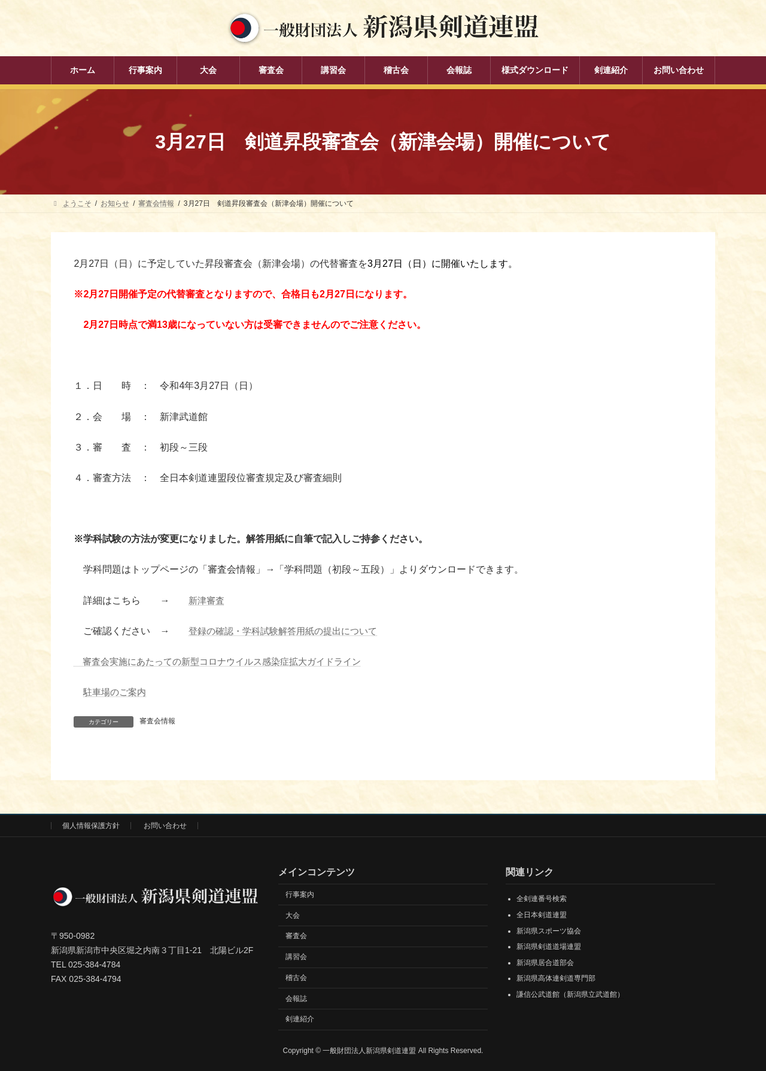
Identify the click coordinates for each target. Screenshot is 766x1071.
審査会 (296, 936)
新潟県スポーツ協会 (548, 931)
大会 (292, 915)
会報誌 (296, 998)
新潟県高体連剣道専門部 (555, 978)
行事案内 (299, 894)
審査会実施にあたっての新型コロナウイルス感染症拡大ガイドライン (227, 661)
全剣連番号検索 (541, 898)
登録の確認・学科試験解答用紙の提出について (289, 631)
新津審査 (208, 600)
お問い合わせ (165, 825)
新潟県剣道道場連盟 (548, 946)
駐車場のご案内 (116, 692)
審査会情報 (157, 721)
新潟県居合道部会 (545, 963)
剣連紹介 (299, 1019)
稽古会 (296, 977)
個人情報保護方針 (91, 825)
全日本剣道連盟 (541, 915)
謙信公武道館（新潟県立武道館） (570, 994)
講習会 (296, 957)
